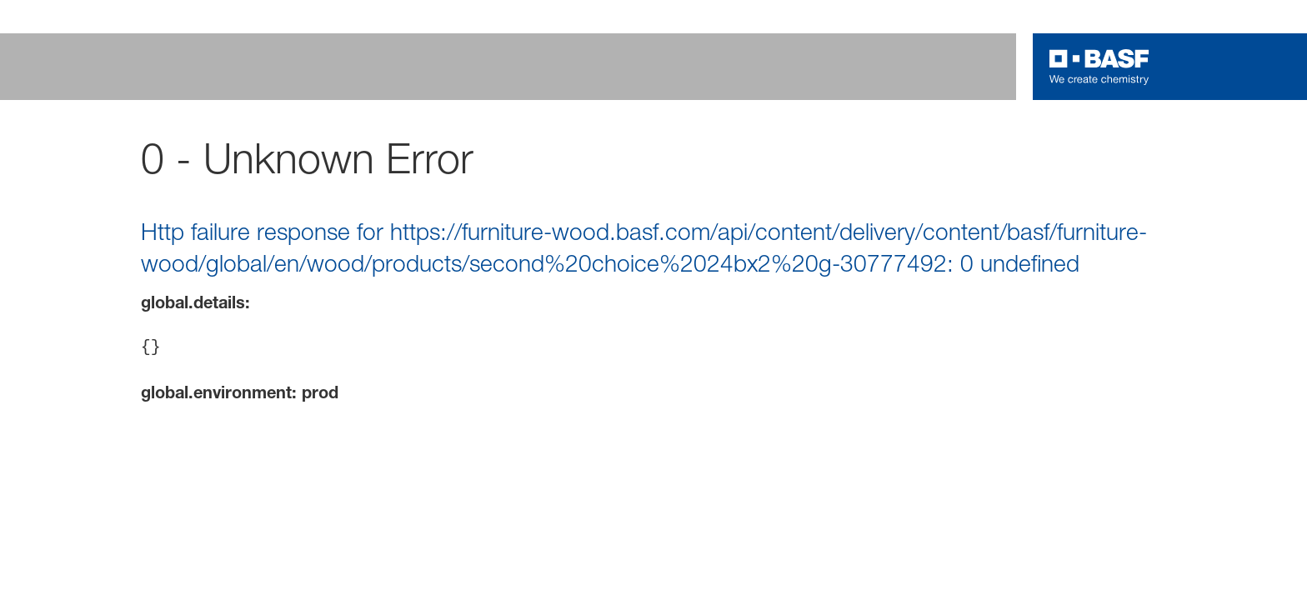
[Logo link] (1099, 66)
